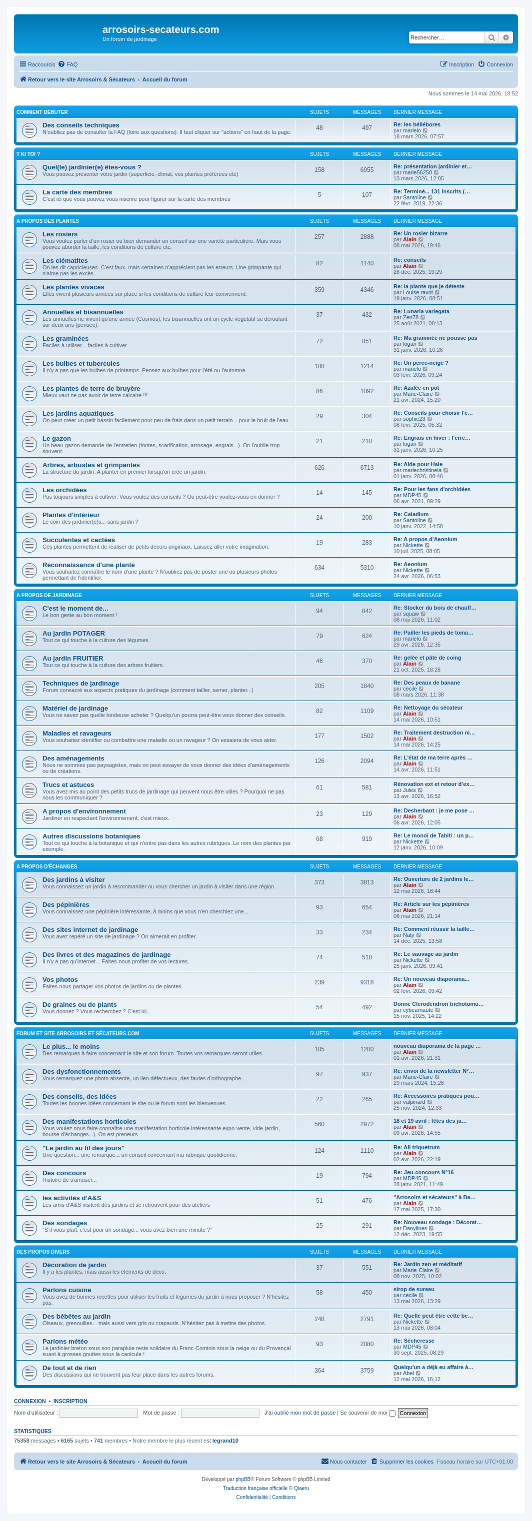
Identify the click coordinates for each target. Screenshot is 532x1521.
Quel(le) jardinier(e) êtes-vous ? (92, 167)
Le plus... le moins (71, 1046)
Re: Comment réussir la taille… (434, 929)
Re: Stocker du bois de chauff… (435, 608)
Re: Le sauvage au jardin (426, 954)
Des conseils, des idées (79, 1096)
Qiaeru (301, 1488)
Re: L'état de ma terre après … (433, 757)
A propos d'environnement (84, 811)
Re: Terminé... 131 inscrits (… (432, 191)
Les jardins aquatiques (78, 413)
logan (409, 344)
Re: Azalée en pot (416, 388)
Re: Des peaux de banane (427, 683)
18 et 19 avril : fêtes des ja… (430, 1121)
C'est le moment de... (75, 608)
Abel (408, 1373)
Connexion (30, 1401)
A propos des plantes (47, 221)
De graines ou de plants (79, 1004)
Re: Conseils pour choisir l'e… (433, 413)
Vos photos (60, 979)
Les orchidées (64, 490)
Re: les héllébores (417, 124)
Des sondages (64, 1223)
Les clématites (65, 260)
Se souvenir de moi (367, 1413)
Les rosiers (60, 234)
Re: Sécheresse (414, 1341)
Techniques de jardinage (81, 683)
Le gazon (56, 438)
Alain (409, 239)
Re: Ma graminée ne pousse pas (436, 338)
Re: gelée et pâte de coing (428, 658)
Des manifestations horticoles (89, 1121)
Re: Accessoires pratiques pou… (437, 1096)
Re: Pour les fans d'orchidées (432, 489)
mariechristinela (422, 470)
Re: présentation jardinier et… (433, 166)
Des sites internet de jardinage (90, 929)
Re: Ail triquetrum (417, 1147)
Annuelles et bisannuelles (83, 312)
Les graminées (65, 338)
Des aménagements (73, 758)
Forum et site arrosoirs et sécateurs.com (78, 1033)
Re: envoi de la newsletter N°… (434, 1071)
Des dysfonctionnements (81, 1071)
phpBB (243, 1479)
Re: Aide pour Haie (418, 464)
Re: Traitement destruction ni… (434, 733)
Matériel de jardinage (75, 708)
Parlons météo (65, 1341)
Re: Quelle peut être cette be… (434, 1316)
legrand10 (225, 1441)
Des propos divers (43, 1252)
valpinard (414, 1102)
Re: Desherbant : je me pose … (434, 810)
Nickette (413, 545)
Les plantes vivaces (73, 287)
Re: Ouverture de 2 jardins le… (434, 879)
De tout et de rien (69, 1368)
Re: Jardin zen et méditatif (428, 1264)
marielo (412, 130)
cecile (410, 689)
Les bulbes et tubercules (81, 363)
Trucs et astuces (68, 784)
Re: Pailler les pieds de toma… (434, 633)
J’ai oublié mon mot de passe (300, 1413)
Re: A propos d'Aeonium (426, 539)
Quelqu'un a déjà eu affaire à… (434, 1367)
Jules (409, 790)
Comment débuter (42, 112)
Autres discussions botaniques (91, 836)
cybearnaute (418, 1010)
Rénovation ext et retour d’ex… (434, 784)
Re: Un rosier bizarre (421, 233)
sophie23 (414, 419)
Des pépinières (66, 904)
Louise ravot (418, 292)
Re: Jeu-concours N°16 (424, 1172)
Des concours (64, 1173)
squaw (411, 614)
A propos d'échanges (46, 866)
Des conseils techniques (81, 125)
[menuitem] (68, 64)
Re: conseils (410, 260)
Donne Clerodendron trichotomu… (439, 1004)
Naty (408, 935)
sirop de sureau (414, 1289)
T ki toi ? (28, 154)
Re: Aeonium (410, 564)
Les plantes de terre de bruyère (91, 388)
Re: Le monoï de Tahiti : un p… (434, 835)
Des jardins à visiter (73, 879)
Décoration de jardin (74, 1265)
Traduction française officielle (255, 1488)
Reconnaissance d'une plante (88, 565)
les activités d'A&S (71, 1198)
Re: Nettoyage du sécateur (428, 708)
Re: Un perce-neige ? (421, 363)
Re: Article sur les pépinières (431, 904)
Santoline (414, 197)
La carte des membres (77, 192)
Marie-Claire (418, 394)
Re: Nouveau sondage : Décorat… (438, 1222)
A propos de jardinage (49, 595)
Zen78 (410, 317)
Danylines (415, 1228)
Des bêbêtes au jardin (76, 1316)
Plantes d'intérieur (71, 515)
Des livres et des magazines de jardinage (106, 954)
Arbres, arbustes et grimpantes (91, 465)
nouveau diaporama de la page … (437, 1046)
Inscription (71, 1401)
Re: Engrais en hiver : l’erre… (432, 438)
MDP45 (412, 495)
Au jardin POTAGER (73, 633)
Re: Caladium (411, 514)
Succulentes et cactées (78, 540)
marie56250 (417, 172)
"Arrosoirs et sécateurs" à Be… (435, 1197)
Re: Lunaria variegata (422, 311)
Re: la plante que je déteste (429, 286)
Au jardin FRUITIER (73, 658)
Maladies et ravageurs (77, 733)
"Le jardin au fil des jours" (83, 1148)
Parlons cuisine (66, 1290)
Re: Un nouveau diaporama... (432, 979)
